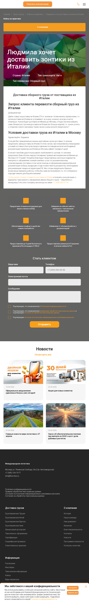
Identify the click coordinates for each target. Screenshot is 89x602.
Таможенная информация (16, 571)
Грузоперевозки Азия (14, 526)
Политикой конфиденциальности (53, 306)
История (67, 513)
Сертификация (11, 537)
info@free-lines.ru (12, 476)
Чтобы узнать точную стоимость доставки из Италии (30, 177)
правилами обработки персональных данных (58, 311)
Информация (12, 557)
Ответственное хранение (15, 545)
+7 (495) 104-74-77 (13, 473)
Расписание (10, 563)
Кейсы (8, 575)
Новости (67, 537)
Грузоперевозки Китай (14, 518)
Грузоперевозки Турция (15, 513)
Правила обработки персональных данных (23, 491)
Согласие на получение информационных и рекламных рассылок (32, 494)
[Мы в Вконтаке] (7, 482)
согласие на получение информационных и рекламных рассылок (49, 317)
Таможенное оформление (16, 533)
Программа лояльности (74, 541)
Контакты (68, 533)
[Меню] (84, 4)
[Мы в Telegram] (16, 482)
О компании (42, 27)
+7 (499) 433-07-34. (61, 182)
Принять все (73, 593)
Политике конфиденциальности (44, 599)
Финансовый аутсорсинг (15, 529)
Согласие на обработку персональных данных (24, 496)
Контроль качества (72, 545)
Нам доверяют (70, 521)
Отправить (44, 324)
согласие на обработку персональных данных (41, 313)
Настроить (73, 588)
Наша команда (70, 518)
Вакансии (68, 526)
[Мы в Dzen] (21, 482)
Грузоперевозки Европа (15, 521)
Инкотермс (9, 567)
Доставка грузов (14, 508)
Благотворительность (73, 529)
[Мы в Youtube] (12, 482)
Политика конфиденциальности (18, 489)
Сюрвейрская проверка (15, 541)
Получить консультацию (38, 4)
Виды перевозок (12, 579)
